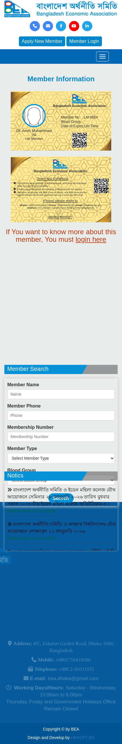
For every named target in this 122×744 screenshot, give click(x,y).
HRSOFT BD (83, 737)
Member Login (84, 41)
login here (91, 239)
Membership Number (30, 445)
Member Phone (24, 424)
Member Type (22, 467)
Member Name (23, 403)
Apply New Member (42, 41)
